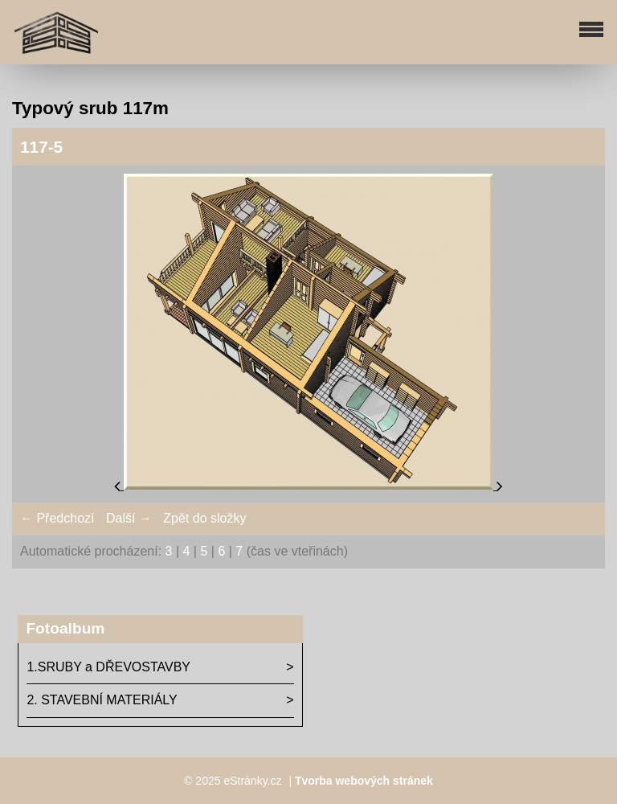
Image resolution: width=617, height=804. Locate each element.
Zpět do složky (204, 518)
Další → (129, 518)
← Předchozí (57, 518)
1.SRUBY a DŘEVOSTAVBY (108, 667)
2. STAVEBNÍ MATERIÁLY (102, 700)
